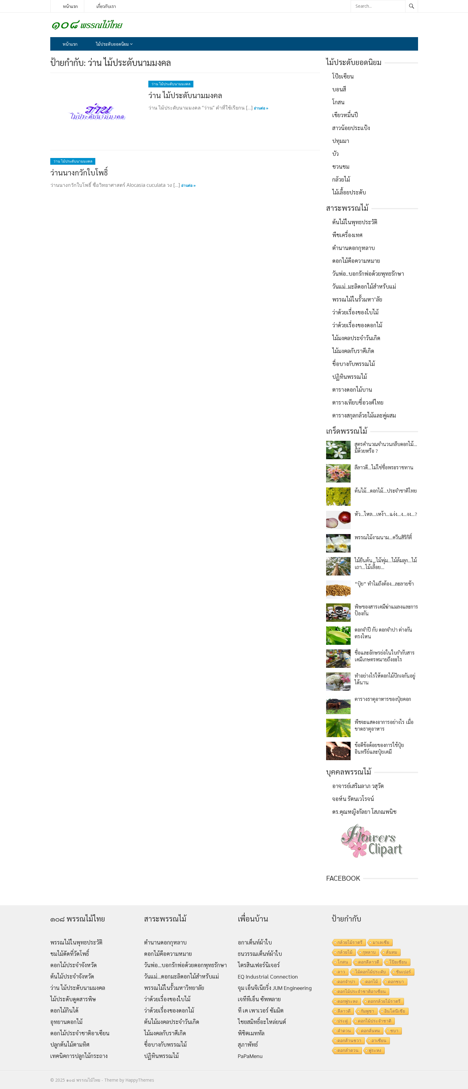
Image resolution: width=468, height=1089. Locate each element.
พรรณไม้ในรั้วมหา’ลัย (357, 299)
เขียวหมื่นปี (345, 114)
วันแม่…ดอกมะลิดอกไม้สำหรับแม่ (181, 976)
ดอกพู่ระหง (347, 1001)
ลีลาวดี (344, 1011)
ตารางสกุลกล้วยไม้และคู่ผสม (364, 415)
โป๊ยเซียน (343, 76)
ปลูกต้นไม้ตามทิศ (69, 1044)
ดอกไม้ (371, 981)
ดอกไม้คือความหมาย (356, 260)
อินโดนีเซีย (394, 1011)
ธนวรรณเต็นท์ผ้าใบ (260, 953)
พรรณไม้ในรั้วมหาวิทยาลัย (174, 987)
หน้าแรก (70, 6)
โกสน (338, 102)
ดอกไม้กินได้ (64, 1010)
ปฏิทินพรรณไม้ (349, 376)
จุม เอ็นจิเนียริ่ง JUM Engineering (275, 987)
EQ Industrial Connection (268, 976)
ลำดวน (344, 1030)
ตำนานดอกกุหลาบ (353, 247)
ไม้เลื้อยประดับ (349, 192)
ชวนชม (340, 166)
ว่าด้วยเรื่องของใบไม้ (355, 312)
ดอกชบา (396, 981)
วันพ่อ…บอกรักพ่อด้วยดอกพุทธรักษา (185, 964)
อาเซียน (378, 1040)
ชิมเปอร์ (403, 971)
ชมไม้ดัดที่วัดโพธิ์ (69, 953)
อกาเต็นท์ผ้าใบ (255, 942)
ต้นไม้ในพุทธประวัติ (354, 221)
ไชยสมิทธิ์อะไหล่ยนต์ (262, 1021)
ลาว (341, 971)
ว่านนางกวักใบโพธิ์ (79, 172)
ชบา (394, 1030)
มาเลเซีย (381, 942)
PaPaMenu (250, 1055)
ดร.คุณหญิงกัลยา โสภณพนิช (364, 811)
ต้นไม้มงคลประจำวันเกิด (171, 1021)
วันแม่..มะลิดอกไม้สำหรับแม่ (364, 286)
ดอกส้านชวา (349, 1040)
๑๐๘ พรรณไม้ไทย (83, 1080)
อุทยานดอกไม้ (66, 1021)
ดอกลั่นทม (370, 1030)
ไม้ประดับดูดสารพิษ (73, 998)
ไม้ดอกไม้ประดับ (370, 971)
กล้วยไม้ (341, 179)
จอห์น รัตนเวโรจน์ (353, 798)
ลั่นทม (391, 952)
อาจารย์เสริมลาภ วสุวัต (358, 785)
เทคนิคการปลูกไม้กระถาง (79, 1055)
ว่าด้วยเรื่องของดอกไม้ (357, 325)
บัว (335, 153)
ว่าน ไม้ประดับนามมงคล (170, 84)
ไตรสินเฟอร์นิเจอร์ (259, 964)
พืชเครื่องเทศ (347, 234)
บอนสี (339, 89)
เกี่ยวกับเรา (106, 6)
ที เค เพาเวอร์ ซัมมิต (260, 1010)
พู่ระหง (375, 1050)
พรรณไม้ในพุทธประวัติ (76, 942)
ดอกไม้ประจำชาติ (374, 1020)
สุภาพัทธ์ (248, 1044)
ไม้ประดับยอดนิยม (112, 44)
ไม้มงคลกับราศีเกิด (353, 350)
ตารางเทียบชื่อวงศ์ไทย (357, 402)
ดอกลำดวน (348, 1050)
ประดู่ (342, 1020)
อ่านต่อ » (261, 108)
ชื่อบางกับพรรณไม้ (353, 363)
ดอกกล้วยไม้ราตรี (384, 1001)
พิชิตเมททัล (251, 1033)
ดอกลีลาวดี (368, 962)
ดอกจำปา (346, 981)
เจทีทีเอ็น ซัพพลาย (259, 998)
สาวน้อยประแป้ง (351, 127)
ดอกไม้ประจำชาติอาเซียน (79, 1033)
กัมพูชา (367, 1011)
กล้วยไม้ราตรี (350, 942)
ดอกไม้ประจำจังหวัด (73, 964)
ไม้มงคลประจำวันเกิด (356, 337)
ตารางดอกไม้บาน (352, 389)
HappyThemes (139, 1080)
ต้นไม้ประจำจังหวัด (72, 976)
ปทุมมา (340, 140)
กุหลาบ (369, 952)
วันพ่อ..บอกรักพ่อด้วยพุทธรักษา (368, 273)
